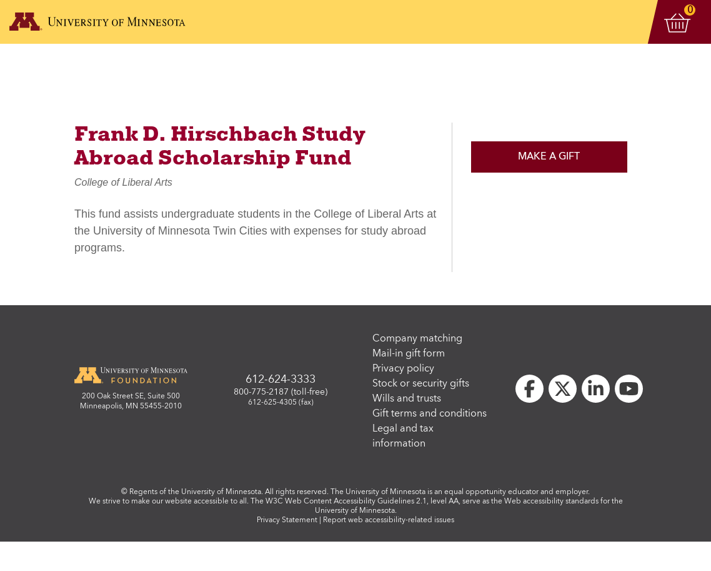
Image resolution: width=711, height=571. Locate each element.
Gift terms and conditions (429, 414)
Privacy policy (403, 369)
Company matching (417, 339)
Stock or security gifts (420, 384)
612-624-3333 (281, 379)
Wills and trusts (406, 399)
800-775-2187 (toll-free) (280, 392)
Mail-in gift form (408, 354)
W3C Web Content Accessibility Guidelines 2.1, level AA (362, 501)
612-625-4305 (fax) (281, 403)
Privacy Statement (287, 520)
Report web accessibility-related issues (388, 520)
